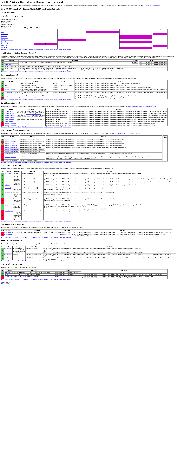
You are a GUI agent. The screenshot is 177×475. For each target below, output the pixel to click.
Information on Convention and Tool (152, 5)
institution (7, 185)
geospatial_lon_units (10, 139)
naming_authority (9, 64)
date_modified (8, 192)
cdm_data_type (8, 276)
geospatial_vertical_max (10, 125)
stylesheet (137, 5)
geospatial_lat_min (9, 111)
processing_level (9, 272)
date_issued (7, 198)
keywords (7, 87)
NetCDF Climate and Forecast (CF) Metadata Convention (142, 106)
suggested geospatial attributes (33, 114)
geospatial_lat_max (9, 113)
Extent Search (4, 38)
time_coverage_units (10, 153)
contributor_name (8, 232)
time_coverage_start (9, 119)
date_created (8, 188)
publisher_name (8, 248)
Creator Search (4, 42)
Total (2, 32)
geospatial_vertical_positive (11, 151)
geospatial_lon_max (9, 117)
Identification (4, 34)
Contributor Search (5, 44)
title (5, 83)
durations (93, 158)
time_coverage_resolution (11, 160)
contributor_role (8, 234)
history (6, 96)
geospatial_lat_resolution (11, 145)
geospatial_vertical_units (11, 147)
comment (7, 98)
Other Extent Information (7, 40)
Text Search (4, 36)
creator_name (8, 173)
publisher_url (7, 254)
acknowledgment (9, 211)
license (6, 274)
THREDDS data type (21, 276)
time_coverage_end (9, 121)
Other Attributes (5, 47)
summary (7, 85)
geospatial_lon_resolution (11, 141)
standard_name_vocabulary (11, 92)
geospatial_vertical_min (10, 123)
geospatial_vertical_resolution (12, 149)
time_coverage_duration (10, 157)
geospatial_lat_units (9, 143)
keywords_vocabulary (10, 89)
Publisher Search (5, 46)
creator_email (8, 182)
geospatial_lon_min (9, 115)
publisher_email (8, 257)
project (6, 205)
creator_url (7, 178)
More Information (5, 283)
